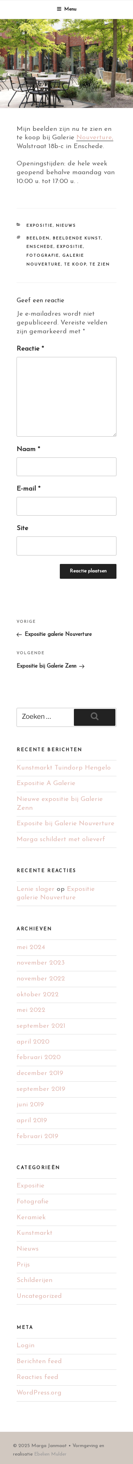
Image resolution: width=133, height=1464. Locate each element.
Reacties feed (37, 1377)
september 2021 (41, 1026)
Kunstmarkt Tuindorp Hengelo (64, 768)
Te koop (75, 265)
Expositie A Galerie (46, 783)
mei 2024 (31, 947)
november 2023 (41, 963)
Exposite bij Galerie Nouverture (65, 823)
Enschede (39, 247)
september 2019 (41, 1089)
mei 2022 (31, 1010)
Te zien (99, 265)
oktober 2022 (38, 994)
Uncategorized (39, 1296)
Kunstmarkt (34, 1233)
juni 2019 (30, 1104)
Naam (28, 449)
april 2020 (33, 1042)
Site (22, 528)
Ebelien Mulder (50, 1454)
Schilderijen (34, 1280)
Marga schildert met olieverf (61, 839)
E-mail (28, 489)
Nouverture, (94, 137)
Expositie (39, 226)
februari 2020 (39, 1057)
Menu (66, 9)
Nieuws (66, 226)
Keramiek (31, 1217)
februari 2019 (37, 1136)
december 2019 (40, 1073)
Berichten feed (39, 1361)
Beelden (38, 239)
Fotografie (42, 256)
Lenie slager (36, 889)
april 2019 (32, 1120)
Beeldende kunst (77, 239)
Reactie (30, 349)
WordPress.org (39, 1393)
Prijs (23, 1265)
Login (25, 1345)
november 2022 (41, 979)
